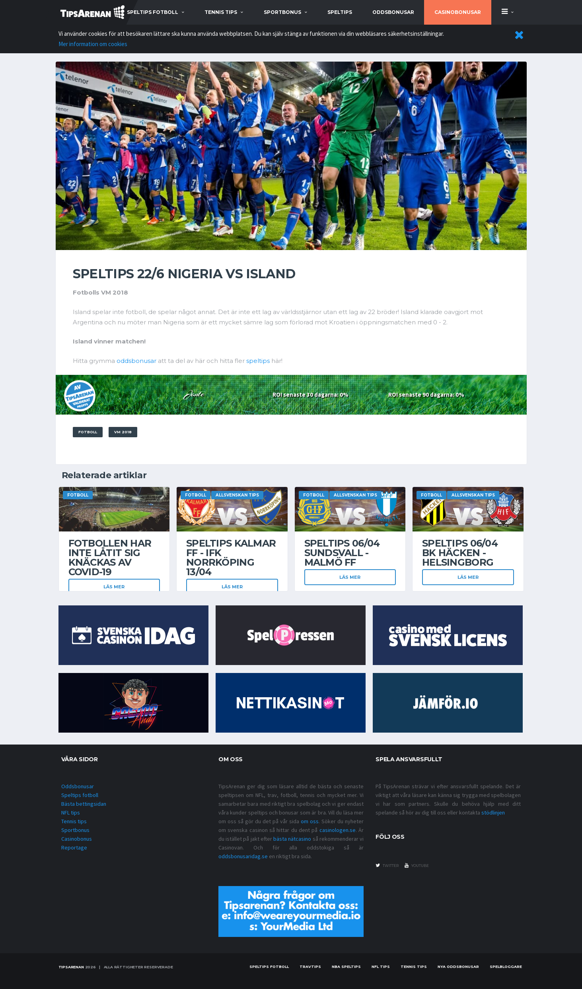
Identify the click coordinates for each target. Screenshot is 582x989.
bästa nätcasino (292, 838)
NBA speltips (346, 966)
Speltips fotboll (79, 795)
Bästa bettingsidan (83, 803)
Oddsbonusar (393, 12)
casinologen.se (337, 830)
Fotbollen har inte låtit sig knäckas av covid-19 (110, 557)
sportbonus (282, 12)
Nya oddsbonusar (458, 966)
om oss (310, 821)
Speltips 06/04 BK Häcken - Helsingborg (460, 552)
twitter (387, 865)
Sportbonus (75, 830)
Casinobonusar (457, 12)
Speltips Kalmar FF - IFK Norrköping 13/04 (231, 557)
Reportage (74, 847)
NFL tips (70, 812)
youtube (417, 865)
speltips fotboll (152, 12)
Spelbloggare (506, 966)
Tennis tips (74, 821)
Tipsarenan (71, 967)
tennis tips (220, 12)
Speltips (339, 12)
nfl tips (381, 966)
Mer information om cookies (92, 44)
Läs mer (114, 587)
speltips (258, 361)
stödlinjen (493, 812)
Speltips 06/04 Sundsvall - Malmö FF (342, 552)
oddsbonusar (136, 361)
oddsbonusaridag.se (243, 856)
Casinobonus (76, 838)
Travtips (310, 966)
